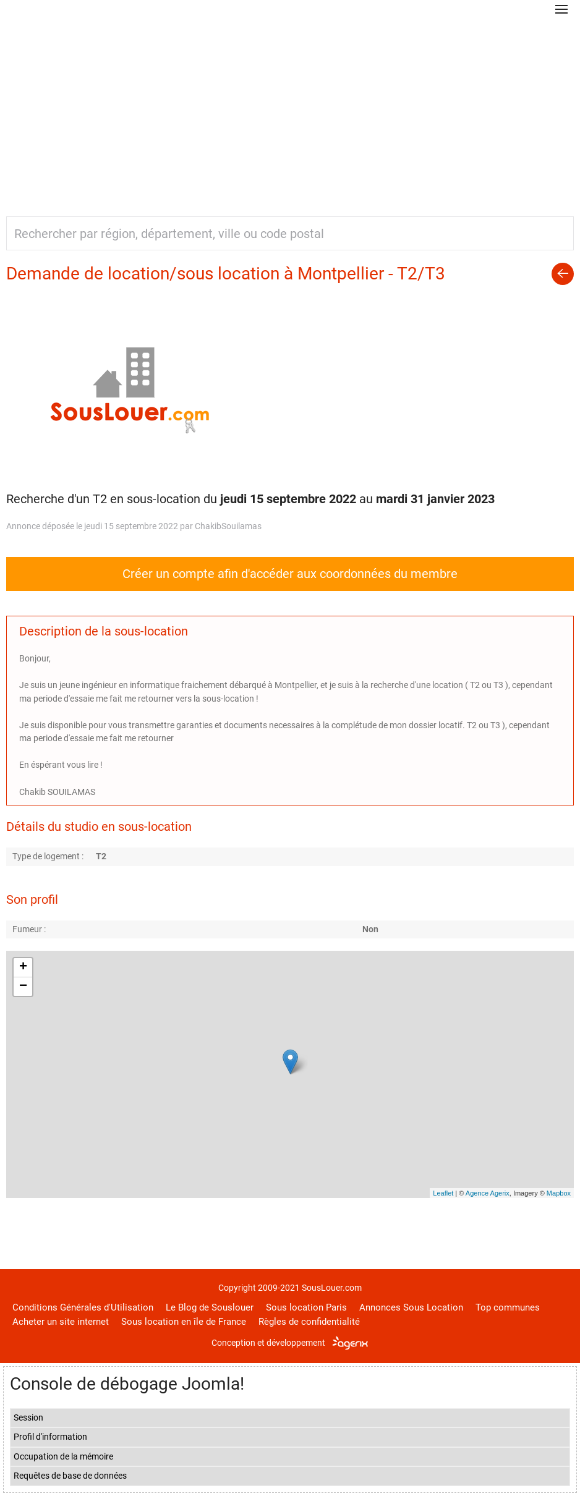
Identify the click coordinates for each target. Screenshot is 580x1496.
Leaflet (443, 1193)
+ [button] (23, 967)
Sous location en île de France (183, 1321)
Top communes (508, 1307)
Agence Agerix (488, 1193)
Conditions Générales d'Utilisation (82, 1307)
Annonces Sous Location (411, 1307)
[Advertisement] (290, 111)
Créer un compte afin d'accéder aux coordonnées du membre (290, 573)
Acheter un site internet (60, 1321)
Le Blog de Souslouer (210, 1307)
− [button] (23, 986)
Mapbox (559, 1193)
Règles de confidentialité (309, 1321)
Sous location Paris (306, 1307)
